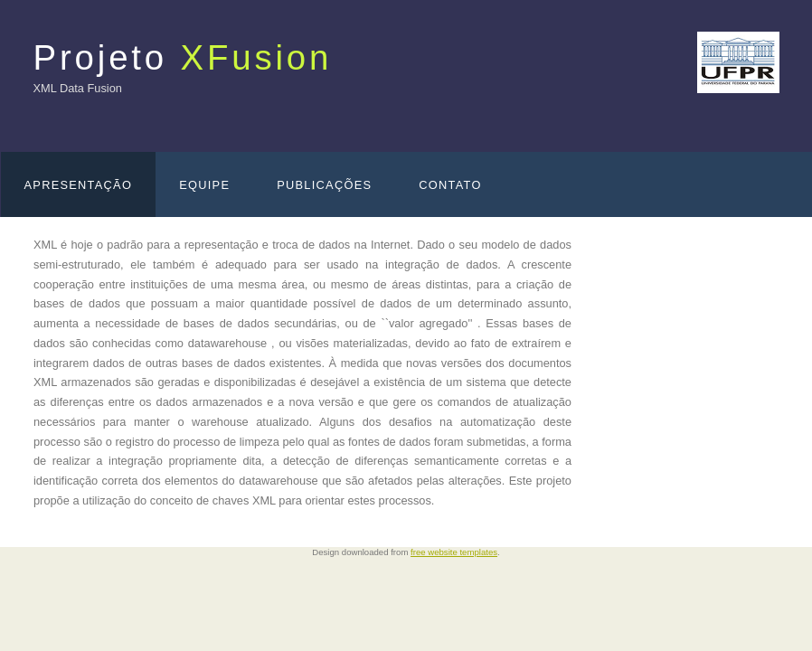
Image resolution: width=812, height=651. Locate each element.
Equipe (204, 185)
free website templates (454, 552)
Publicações (324, 185)
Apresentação (78, 185)
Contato (450, 185)
